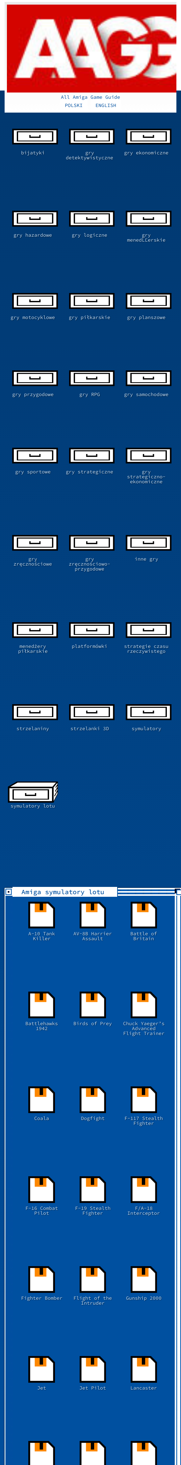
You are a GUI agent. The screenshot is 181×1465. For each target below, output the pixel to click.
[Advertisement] (93, 1268)
